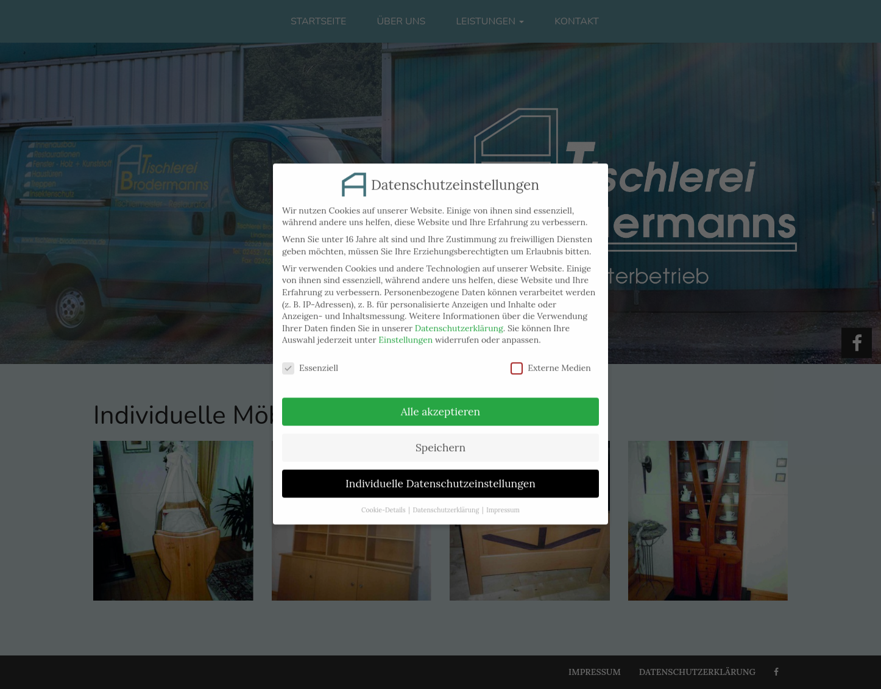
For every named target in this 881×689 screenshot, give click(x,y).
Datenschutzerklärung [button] (446, 501)
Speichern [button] (440, 439)
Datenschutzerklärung (459, 319)
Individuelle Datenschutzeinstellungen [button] (440, 475)
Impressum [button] (503, 501)
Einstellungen (405, 331)
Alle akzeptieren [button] (440, 403)
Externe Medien (551, 360)
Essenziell (310, 360)
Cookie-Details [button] (383, 501)
